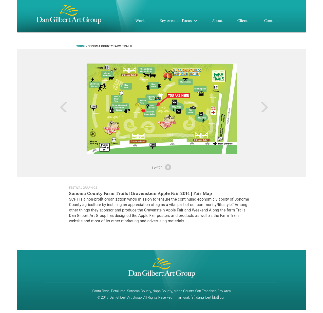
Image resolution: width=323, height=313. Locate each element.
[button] (46, 109)
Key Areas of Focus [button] (178, 20)
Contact (271, 20)
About (217, 20)
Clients (243, 20)
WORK (80, 46)
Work (140, 20)
